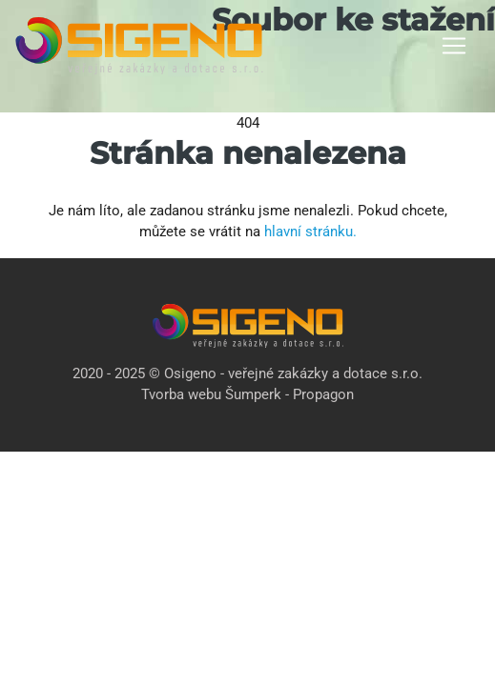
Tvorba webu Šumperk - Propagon (247, 394)
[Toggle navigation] (454, 46)
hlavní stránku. (310, 231)
